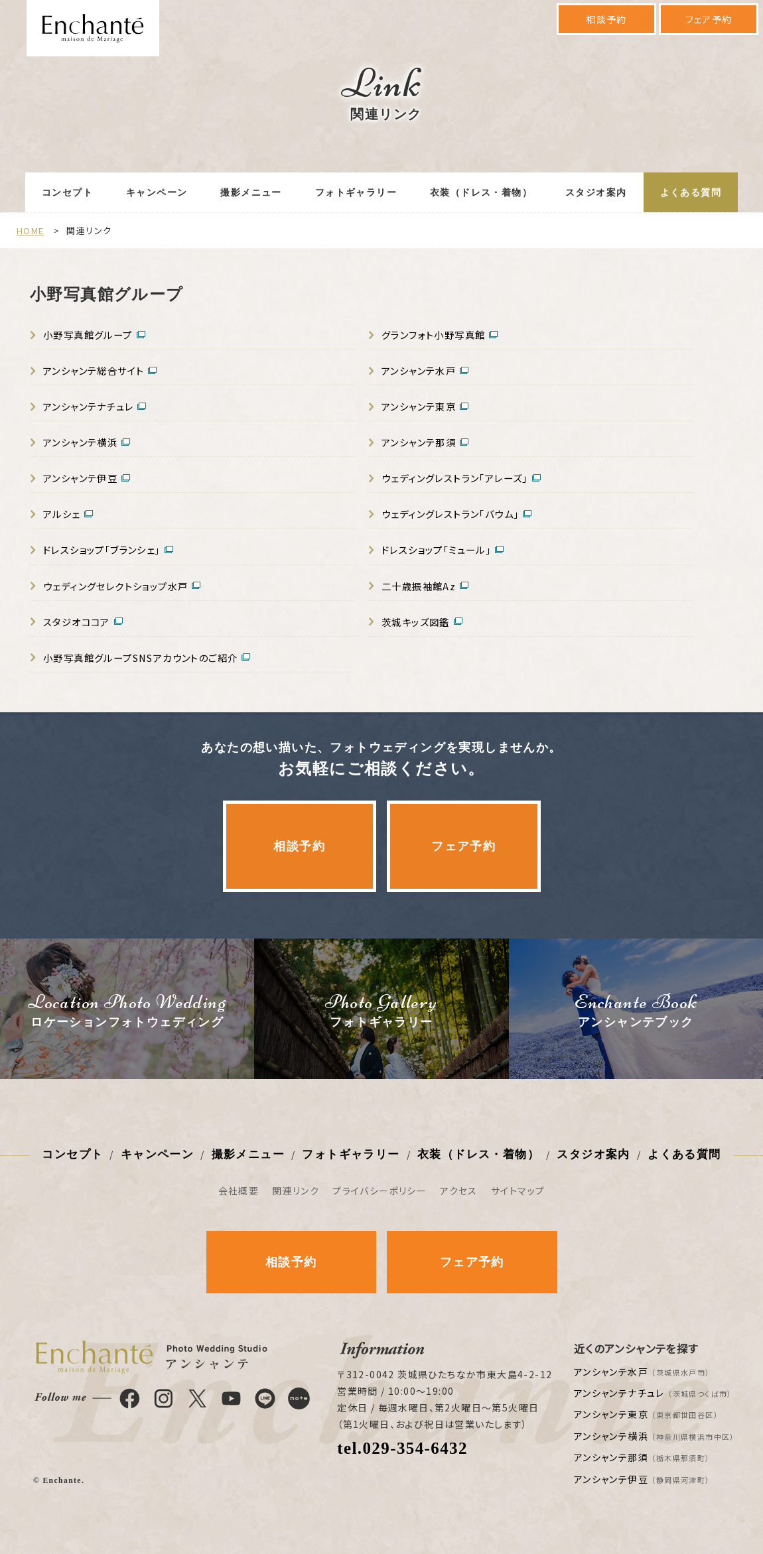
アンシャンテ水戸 (419, 370)
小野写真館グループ (88, 335)
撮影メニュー (250, 193)
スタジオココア (76, 622)
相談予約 (606, 19)
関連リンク (295, 1190)
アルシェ (61, 514)
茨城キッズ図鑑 (416, 622)
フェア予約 (708, 19)
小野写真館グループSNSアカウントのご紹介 (140, 658)
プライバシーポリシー (379, 1190)
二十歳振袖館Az (419, 586)
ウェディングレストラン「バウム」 (450, 514)
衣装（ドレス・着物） (481, 193)
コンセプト (67, 193)
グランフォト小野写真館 (433, 335)
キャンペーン (156, 193)
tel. (402, 1448)
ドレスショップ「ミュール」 (436, 549)
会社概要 (238, 1190)
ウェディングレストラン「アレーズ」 (455, 478)
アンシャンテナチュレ (88, 406)
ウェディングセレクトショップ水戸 (115, 586)
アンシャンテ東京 (419, 406)
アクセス (459, 1190)
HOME (30, 230)
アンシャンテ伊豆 (80, 478)
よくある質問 (690, 193)
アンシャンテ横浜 (80, 442)
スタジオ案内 (595, 193)
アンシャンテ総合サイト (93, 370)
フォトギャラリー (356, 193)
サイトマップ (518, 1190)
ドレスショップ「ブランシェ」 (102, 549)
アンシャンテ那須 (419, 442)
